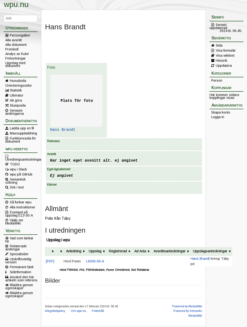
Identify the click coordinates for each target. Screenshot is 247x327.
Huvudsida (18, 80)
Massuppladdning (23, 133)
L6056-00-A (95, 261)
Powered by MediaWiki (187, 306)
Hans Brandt (62, 130)
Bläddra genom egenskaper (19, 286)
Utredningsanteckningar (21, 159)
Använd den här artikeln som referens (21, 278)
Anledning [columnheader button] (73, 251)
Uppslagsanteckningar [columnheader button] (210, 251)
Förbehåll (98, 311)
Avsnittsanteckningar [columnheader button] (169, 251)
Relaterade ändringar (16, 247)
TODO (15, 164)
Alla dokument (16, 44)
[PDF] (50, 261)
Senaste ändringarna (14, 112)
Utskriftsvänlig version (18, 260)
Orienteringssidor (18, 85)
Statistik (16, 90)
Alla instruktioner (22, 207)
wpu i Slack (18, 169)
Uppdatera (224, 65)
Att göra (16, 100)
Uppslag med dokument (15, 64)
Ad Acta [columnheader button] (140, 251)
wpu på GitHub (21, 174)
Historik (221, 60)
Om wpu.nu (78, 311)
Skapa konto (220, 112)
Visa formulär (226, 50)
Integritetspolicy (55, 311)
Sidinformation (20, 272)
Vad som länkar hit (19, 239)
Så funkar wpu (20, 202)
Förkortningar (15, 58)
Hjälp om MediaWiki (14, 221)
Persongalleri (20, 35)
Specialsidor (19, 254)
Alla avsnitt (13, 40)
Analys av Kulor (17, 53)
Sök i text (17, 187)
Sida (219, 45)
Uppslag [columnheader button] (95, 251)
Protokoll (12, 49)
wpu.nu (16, 4)
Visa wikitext (225, 55)
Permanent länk (22, 267)
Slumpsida (18, 105)
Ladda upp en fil (22, 128)
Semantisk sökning (15, 181)
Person (216, 80)
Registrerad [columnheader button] (118, 251)
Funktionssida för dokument (20, 140)
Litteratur (16, 95)
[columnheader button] (50, 251)
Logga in (217, 116)
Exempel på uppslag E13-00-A (19, 214)
